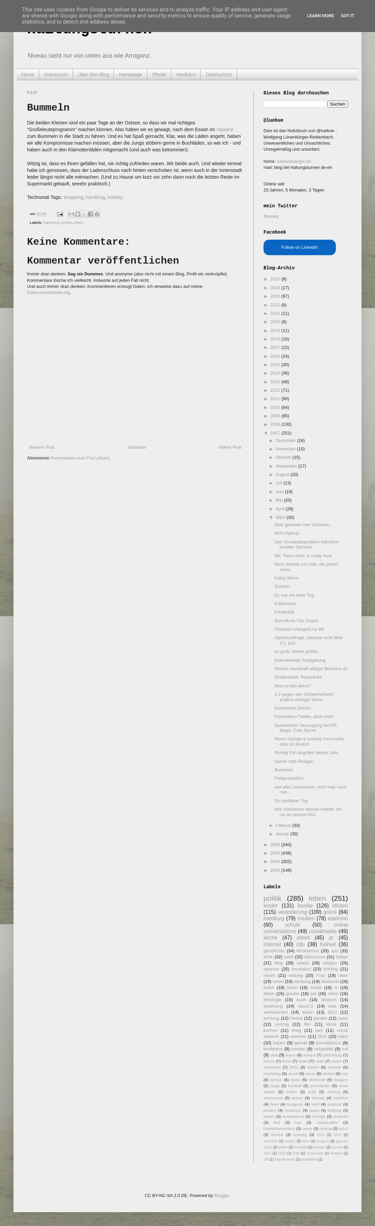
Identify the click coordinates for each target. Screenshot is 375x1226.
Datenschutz (219, 74)
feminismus (308, 950)
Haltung (334, 1110)
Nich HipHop (286, 533)
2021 (275, 313)
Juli (279, 482)
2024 (275, 287)
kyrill (315, 1104)
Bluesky (271, 216)
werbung (302, 981)
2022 (275, 304)
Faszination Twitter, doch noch (303, 716)
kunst (290, 1055)
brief (296, 1153)
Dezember (286, 440)
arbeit (303, 937)
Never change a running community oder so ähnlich (309, 741)
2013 (275, 381)
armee (297, 1098)
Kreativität (284, 612)
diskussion (314, 956)
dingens (323, 1141)
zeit (345, 1073)
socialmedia (323, 931)
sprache (271, 968)
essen (308, 1012)
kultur (269, 987)
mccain (337, 1147)
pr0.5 (343, 1128)
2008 (275, 424)
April (281, 508)
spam (314, 1110)
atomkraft (317, 1079)
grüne (330, 912)
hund (286, 1061)
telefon (328, 1073)
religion (330, 962)
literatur (319, 1147)
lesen (292, 987)
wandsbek (309, 1159)
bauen (279, 1042)
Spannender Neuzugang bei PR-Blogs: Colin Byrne (306, 728)
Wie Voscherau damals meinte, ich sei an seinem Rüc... (308, 812)
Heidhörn (186, 74)
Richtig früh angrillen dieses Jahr (306, 752)
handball (300, 1147)
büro (305, 1141)
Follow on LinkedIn (299, 247)
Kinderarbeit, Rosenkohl (297, 677)
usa (273, 1054)
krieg (296, 1030)
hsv (298, 1122)
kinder (66, 222)
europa (309, 1055)
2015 (275, 364)
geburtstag (332, 1055)
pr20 (312, 1091)
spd (334, 950)
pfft (266, 1159)
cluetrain (340, 1116)
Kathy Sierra (286, 577)
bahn (343, 1036)
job (313, 993)
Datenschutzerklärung (48, 292)
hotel (274, 1104)
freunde (334, 1067)
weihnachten (276, 1012)
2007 (275, 433)
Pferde (159, 74)
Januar (283, 833)
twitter (342, 956)
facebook (330, 981)
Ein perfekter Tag (290, 800)
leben (79, 222)
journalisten (320, 1085)
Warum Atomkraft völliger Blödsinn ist (310, 668)
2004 (275, 861)
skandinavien (285, 1159)
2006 (275, 844)
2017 (275, 347)
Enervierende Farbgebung (299, 660)
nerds (307, 1128)
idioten (340, 905)
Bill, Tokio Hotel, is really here (303, 555)
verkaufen (272, 1067)
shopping (73, 197)
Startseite (136, 447)
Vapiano (224, 129)
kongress (295, 1104)
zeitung (333, 1091)
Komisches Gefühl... (294, 708)
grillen (283, 1147)
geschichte (274, 950)
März (281, 517)
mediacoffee (327, 1122)
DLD (322, 1036)
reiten (278, 981)
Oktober (284, 457)
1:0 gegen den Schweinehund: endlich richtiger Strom (304, 697)
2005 (275, 853)
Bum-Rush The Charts (296, 620)
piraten (320, 1018)
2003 (275, 870)
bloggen (341, 1079)
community (314, 1153)
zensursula (273, 1098)
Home (28, 74)
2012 (275, 390)
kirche (271, 937)
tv (336, 987)
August (283, 474)
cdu (300, 944)
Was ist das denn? (292, 685)
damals (318, 1098)
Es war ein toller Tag (294, 595)
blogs (275, 1085)
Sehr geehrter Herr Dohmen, (302, 524)
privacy (270, 1110)
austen (290, 1141)
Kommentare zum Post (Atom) (80, 457)
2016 (275, 356)
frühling (330, 968)
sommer (298, 1036)
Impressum (56, 74)
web (332, 1006)
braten (269, 1116)
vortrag (282, 1024)
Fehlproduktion (288, 778)
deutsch (328, 999)
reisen (269, 975)
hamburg (95, 197)
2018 (275, 338)
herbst (296, 1018)
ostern (291, 1091)
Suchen (281, 586)
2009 (275, 415)
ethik (268, 956)
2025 (275, 278)
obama (326, 1128)
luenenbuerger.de (294, 161)
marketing (272, 1073)
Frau (320, 975)
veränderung (292, 912)
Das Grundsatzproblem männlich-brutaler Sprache (307, 544)
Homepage (130, 74)
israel (303, 1061)
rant (319, 1030)
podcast (335, 1104)
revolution (301, 968)
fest (277, 1122)
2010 (275, 407)
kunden (298, 1048)
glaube (292, 993)
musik (316, 987)
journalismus (328, 1042)
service (277, 1134)
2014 (275, 373)
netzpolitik (323, 1048)
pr (331, 937)
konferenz (273, 1048)
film (307, 1024)
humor (269, 1061)
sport (343, 1018)
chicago (318, 1116)
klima (331, 1024)
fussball (295, 1085)
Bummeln (283, 769)
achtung (271, 1018)
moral (293, 1073)
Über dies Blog (93, 74)
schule (292, 925)
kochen (271, 1030)
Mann (269, 993)
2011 (275, 398)
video (333, 993)
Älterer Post (230, 447)
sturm (310, 1073)
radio (319, 1061)
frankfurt (340, 1098)
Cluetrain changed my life (299, 629)
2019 (275, 330)
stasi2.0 (305, 1006)
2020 (275, 321)
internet (272, 944)
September (287, 466)
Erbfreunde (285, 603)
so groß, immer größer (296, 651)
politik (272, 898)
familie (305, 905)
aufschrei (271, 1141)
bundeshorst (293, 1116)
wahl (288, 956)
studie (336, 1061)
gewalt (300, 1042)
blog (278, 962)
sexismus (292, 1110)
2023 (275, 296)
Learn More (320, 15)
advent (313, 1067)
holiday (115, 197)
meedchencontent (279, 1128)
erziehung (273, 1006)
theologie (272, 999)
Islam (295, 1079)
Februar (284, 825)
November (286, 448)
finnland (336, 1153)
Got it (347, 15)
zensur (276, 1079)
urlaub (303, 962)
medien (306, 918)
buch (301, 999)
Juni (280, 491)
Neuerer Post (42, 447)
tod (345, 1048)
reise (343, 975)
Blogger (221, 1195)
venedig (300, 1134)
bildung (296, 975)
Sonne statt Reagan (293, 761)
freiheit (328, 944)
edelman (338, 918)
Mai (280, 500)
